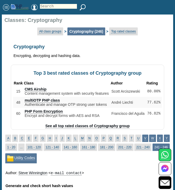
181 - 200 (106, 147)
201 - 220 (125, 147)
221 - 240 (143, 147)
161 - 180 (88, 147)
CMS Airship (36, 89)
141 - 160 (70, 147)
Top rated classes (123, 31)
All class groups (50, 31)
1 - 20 (11, 147)
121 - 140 (52, 147)
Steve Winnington (33, 173)
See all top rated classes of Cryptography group (87, 126)
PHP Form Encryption (44, 111)
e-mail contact (66, 172)
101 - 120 (34, 147)
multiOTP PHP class (42, 100)
